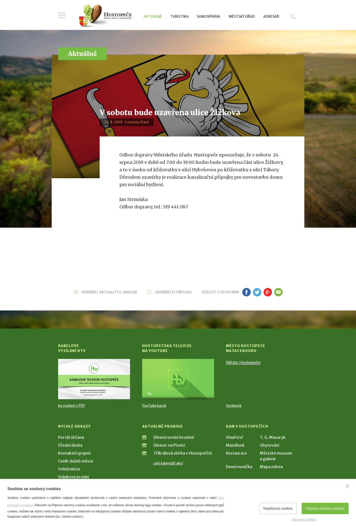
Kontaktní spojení (74, 453)
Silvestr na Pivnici (169, 445)
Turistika (179, 16)
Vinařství (234, 437)
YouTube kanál (154, 405)
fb (246, 292)
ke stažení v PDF (71, 405)
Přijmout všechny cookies (325, 508)
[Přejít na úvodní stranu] (105, 16)
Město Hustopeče (243, 362)
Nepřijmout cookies (278, 508)
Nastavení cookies (304, 519)
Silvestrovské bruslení (173, 437)
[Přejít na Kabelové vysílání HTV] (94, 379)
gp (267, 292)
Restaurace (236, 453)
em (278, 292)
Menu (62, 15)
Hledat (293, 17)
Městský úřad (242, 16)
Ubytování (269, 445)
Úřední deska (70, 445)
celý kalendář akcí (168, 463)
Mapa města (271, 466)
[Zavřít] (347, 486)
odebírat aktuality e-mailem (109, 292)
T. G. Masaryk (273, 437)
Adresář (271, 16)
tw (257, 292)
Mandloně (235, 445)
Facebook (234, 405)
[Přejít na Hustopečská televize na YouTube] (178, 379)
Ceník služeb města (75, 461)
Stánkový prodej (73, 476)
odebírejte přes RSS (173, 292)
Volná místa (69, 468)
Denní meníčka (239, 466)
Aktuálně (153, 16)
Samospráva (208, 16)
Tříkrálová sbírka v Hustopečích (182, 453)
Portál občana (71, 437)
